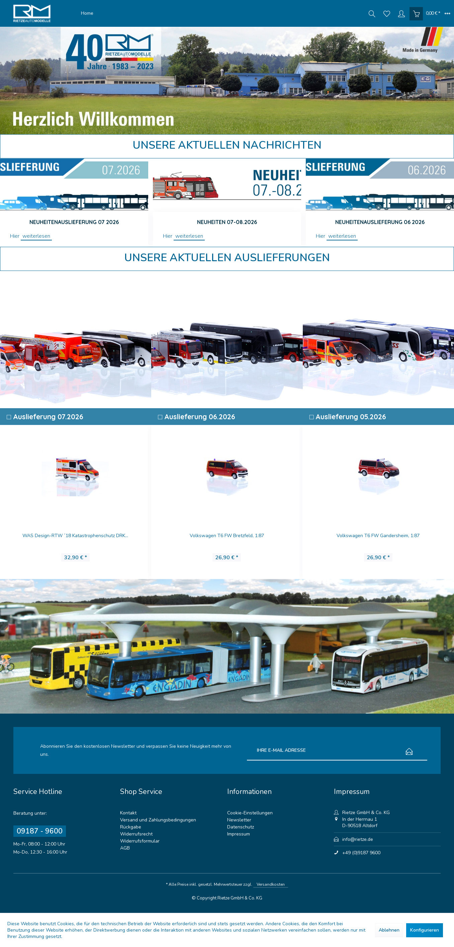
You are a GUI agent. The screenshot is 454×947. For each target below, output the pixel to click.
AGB (125, 848)
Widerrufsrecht (136, 834)
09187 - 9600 (40, 831)
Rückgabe (130, 827)
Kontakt (128, 813)
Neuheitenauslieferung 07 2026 (74, 222)
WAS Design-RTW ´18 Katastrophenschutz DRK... (75, 535)
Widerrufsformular (140, 841)
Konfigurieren (424, 930)
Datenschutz (240, 827)
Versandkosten (271, 884)
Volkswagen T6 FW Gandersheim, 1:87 (378, 535)
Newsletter (239, 820)
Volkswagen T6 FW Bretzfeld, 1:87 (227, 535)
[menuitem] (87, 13)
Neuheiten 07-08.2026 (227, 222)
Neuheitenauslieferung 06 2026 (380, 222)
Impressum (238, 834)
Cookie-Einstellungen (250, 813)
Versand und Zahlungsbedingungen (158, 820)
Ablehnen (389, 930)
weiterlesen (36, 236)
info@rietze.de (357, 839)
